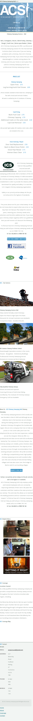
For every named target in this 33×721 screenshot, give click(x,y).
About (2, 710)
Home (2, 708)
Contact (2, 716)
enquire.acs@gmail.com (15, 650)
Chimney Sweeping (12, 34)
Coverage (3, 713)
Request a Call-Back (16, 470)
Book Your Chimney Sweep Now (16, 239)
